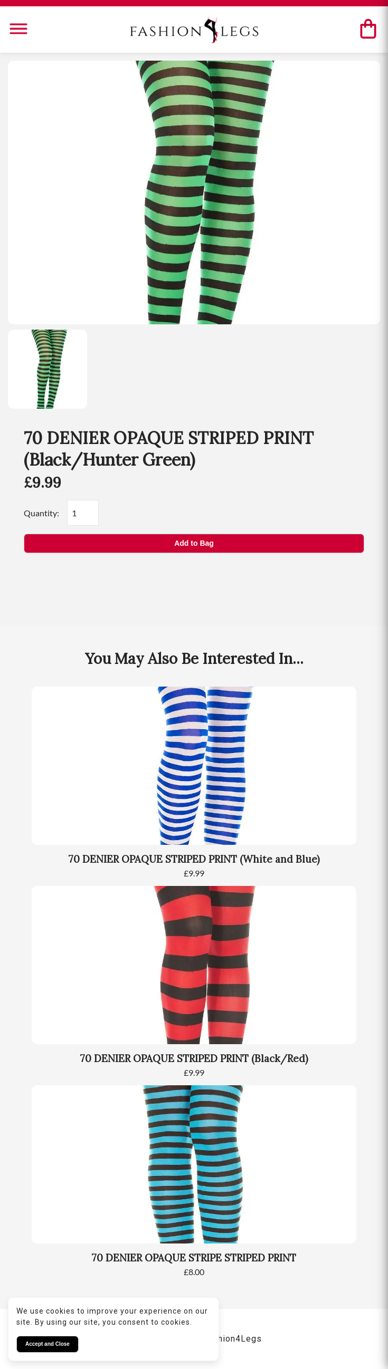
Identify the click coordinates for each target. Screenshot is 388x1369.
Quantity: (41, 513)
